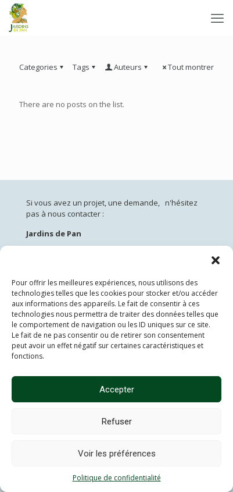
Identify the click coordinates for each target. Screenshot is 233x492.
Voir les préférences (117, 453)
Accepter (116, 389)
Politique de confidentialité (117, 478)
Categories (42, 67)
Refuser (117, 421)
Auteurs (127, 67)
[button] (215, 260)
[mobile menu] (217, 17)
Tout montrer (187, 67)
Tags (85, 67)
